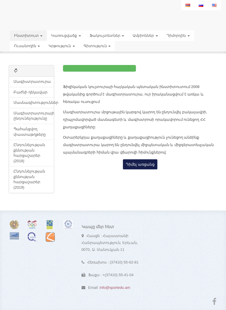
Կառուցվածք (66, 35)
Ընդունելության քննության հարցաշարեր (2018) (29, 153)
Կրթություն (62, 46)
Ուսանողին (27, 46)
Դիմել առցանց (140, 164)
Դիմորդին (178, 35)
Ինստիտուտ (28, 35)
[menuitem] (187, 5)
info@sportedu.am (115, 288)
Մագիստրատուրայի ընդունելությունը (33, 116)
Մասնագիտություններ (33, 102)
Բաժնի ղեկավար (30, 92)
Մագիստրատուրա (32, 81)
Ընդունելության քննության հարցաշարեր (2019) (29, 179)
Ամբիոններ (145, 35)
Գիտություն (97, 46)
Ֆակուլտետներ (107, 35)
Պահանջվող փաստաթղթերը (29, 132)
